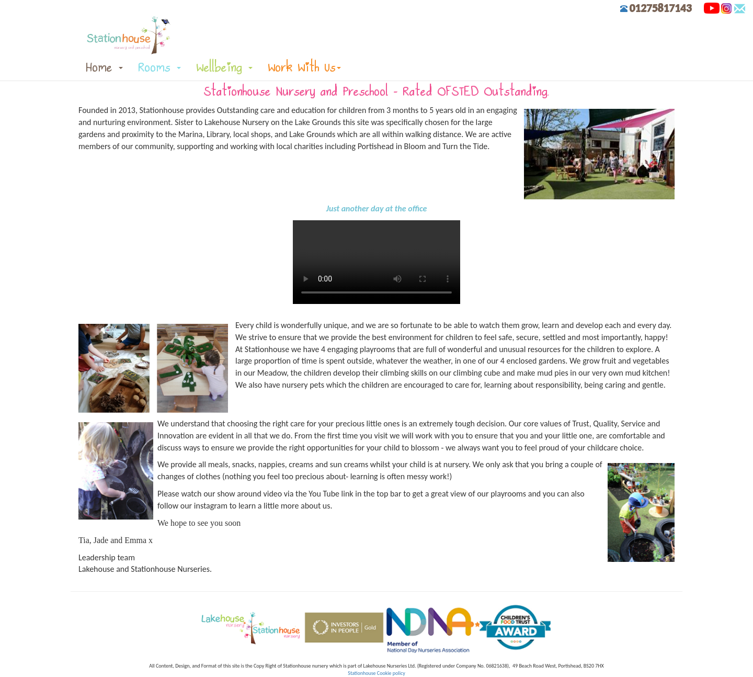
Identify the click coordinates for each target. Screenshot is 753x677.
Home (104, 67)
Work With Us (304, 67)
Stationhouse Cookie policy (376, 673)
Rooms (160, 67)
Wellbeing (225, 67)
